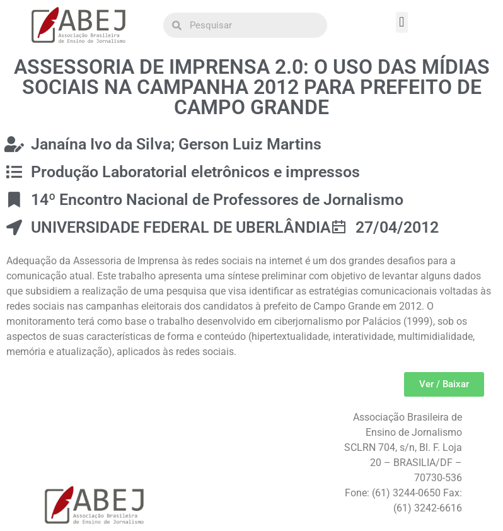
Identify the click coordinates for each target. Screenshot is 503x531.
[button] (402, 22)
